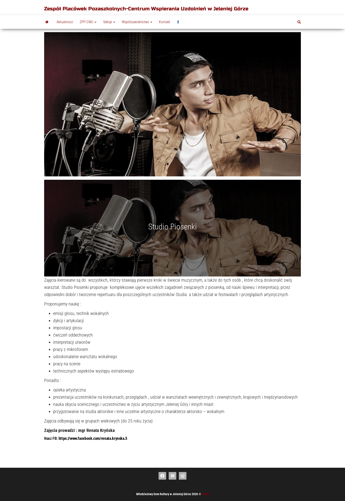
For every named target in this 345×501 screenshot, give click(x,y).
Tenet (205, 494)
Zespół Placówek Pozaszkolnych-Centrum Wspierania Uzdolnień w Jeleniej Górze (146, 9)
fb (179, 22)
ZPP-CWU (88, 22)
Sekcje (109, 22)
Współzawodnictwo (137, 22)
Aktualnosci (65, 22)
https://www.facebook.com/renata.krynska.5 (93, 438)
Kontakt (164, 22)
